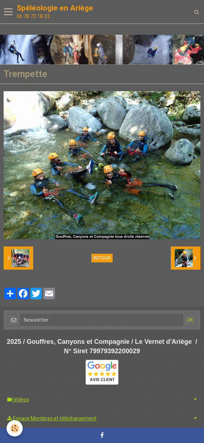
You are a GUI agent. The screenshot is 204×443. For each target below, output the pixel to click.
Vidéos (18, 399)
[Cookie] (14, 428)
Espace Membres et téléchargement (51, 418)
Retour (102, 258)
